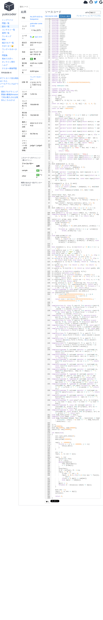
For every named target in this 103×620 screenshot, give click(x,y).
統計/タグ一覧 (8, 42)
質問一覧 (5, 33)
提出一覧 (5, 26)
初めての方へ (7, 58)
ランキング (6, 36)
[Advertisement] (10, 136)
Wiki (4, 39)
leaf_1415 (37, 37)
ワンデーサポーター (9, 50)
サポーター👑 (8, 46)
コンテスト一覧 (8, 29)
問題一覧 (5, 23)
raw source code (51, 16)
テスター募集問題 (9, 68)
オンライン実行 (8, 62)
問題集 (5, 55)
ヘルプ (5, 65)
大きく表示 (65, 16)
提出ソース (24, 6)
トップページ (7, 20)
